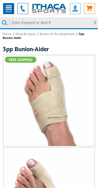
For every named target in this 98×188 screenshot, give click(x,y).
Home (7, 34)
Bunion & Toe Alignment (57, 34)
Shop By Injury (25, 34)
